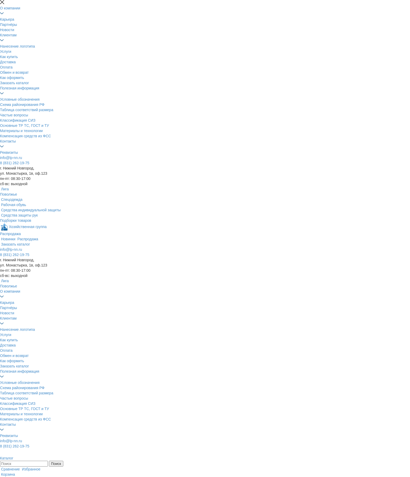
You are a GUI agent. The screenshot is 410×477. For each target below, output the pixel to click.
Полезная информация (19, 88)
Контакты (8, 141)
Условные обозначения (19, 99)
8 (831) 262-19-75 (14, 163)
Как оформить (12, 78)
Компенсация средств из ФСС (25, 136)
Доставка (8, 62)
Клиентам (8, 35)
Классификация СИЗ (17, 120)
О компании (10, 8)
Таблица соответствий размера (26, 110)
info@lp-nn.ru (11, 158)
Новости (7, 30)
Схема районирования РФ (22, 105)
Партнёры (8, 24)
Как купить (9, 57)
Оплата (6, 67)
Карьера (7, 19)
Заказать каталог (14, 83)
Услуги (5, 51)
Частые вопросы (14, 115)
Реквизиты (9, 152)
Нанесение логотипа (17, 46)
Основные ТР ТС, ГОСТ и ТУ (24, 125)
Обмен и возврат (14, 72)
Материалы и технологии (21, 131)
